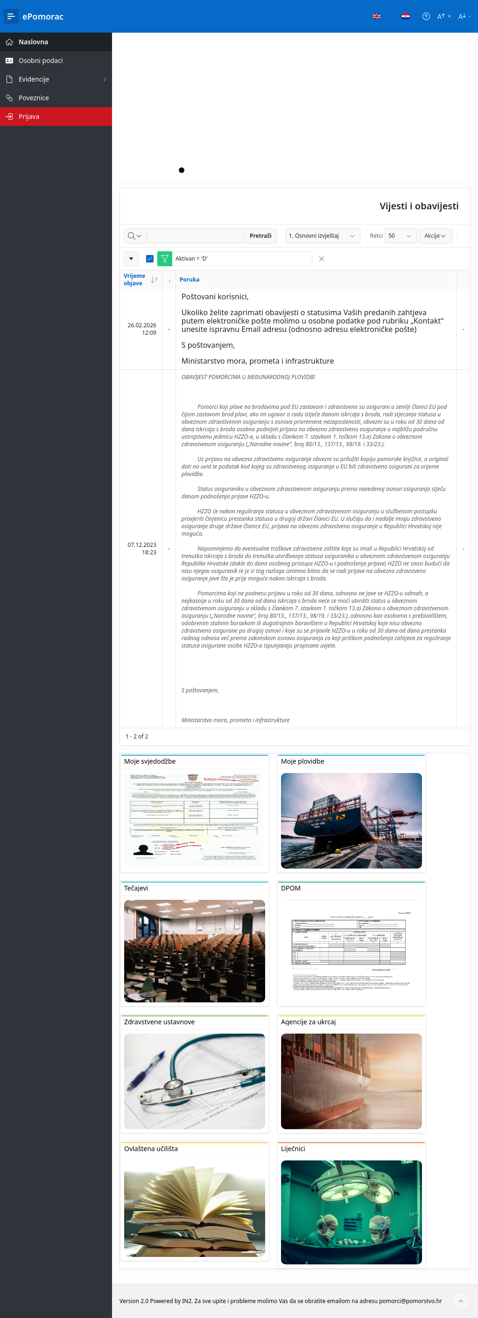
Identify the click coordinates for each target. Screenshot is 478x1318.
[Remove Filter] (321, 258)
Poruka (190, 279)
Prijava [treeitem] (29, 116)
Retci (376, 236)
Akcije (435, 236)
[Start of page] (461, 1301)
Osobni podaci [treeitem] (41, 60)
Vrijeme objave (141, 279)
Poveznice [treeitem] (34, 97)
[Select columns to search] (135, 235)
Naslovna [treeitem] (33, 41)
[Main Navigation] (11, 16)
